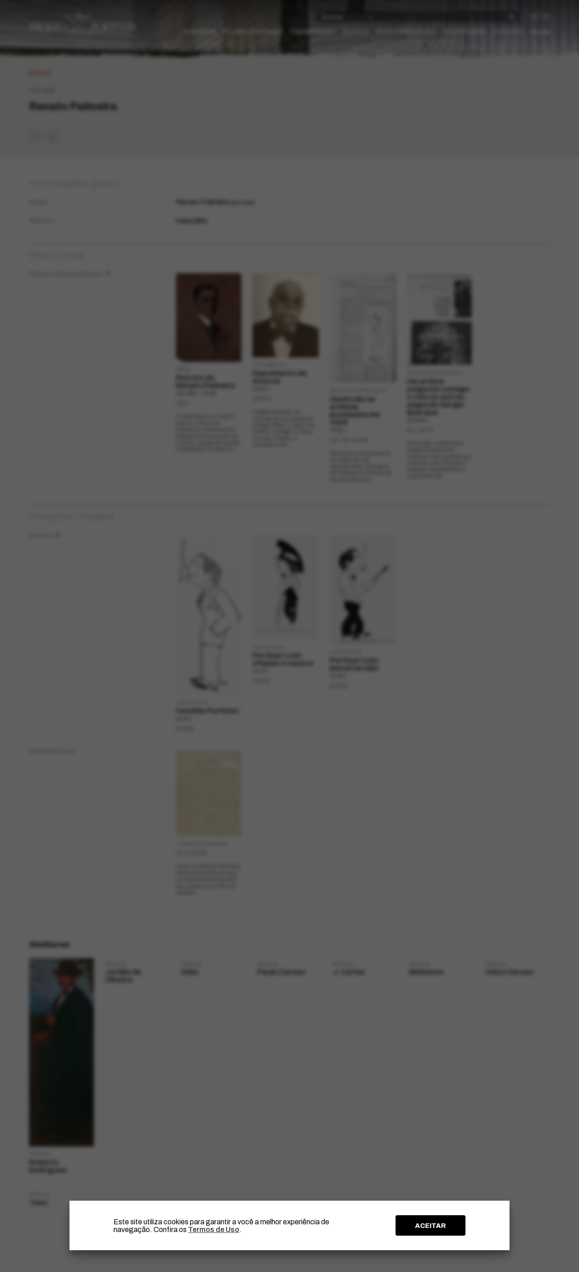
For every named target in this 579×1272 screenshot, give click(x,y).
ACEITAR (430, 1225)
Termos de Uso (213, 1229)
